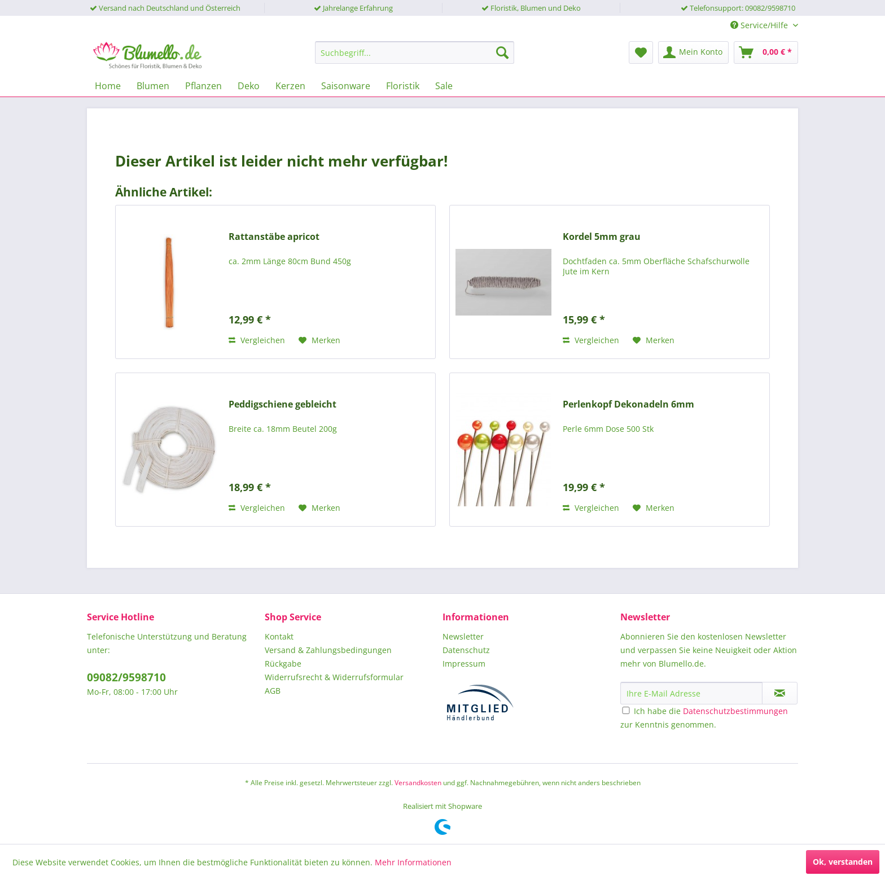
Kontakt (279, 636)
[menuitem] (414, 52)
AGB (273, 690)
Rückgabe (283, 663)
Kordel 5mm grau (602, 237)
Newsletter (463, 636)
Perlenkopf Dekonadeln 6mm (628, 404)
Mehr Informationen (413, 862)
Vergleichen (257, 340)
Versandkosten (418, 782)
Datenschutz (466, 650)
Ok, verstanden (843, 861)
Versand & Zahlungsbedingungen (328, 650)
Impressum (463, 663)
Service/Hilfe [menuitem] (760, 25)
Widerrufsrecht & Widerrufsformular (334, 677)
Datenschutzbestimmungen (735, 711)
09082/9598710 (126, 677)
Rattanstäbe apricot (274, 237)
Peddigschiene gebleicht (282, 404)
